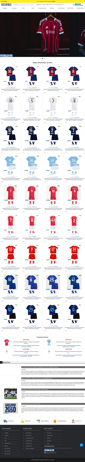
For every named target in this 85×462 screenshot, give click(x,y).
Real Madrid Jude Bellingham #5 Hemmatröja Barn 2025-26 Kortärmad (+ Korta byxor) (32, 120)
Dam (33, 8)
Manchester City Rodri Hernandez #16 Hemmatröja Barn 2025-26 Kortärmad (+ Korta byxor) (32, 179)
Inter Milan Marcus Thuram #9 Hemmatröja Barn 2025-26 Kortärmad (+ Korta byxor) (74, 328)
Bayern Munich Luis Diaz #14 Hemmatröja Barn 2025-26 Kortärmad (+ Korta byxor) (74, 268)
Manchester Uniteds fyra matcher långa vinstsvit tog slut (35, 389)
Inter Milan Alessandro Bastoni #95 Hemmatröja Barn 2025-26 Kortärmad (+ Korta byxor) (53, 328)
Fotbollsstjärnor (42, 8)
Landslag (14, 8)
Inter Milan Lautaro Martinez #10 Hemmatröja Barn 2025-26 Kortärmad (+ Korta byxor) (11, 328)
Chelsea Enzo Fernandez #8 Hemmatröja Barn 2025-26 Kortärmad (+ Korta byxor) (32, 298)
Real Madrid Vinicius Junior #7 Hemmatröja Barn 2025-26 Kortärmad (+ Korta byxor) (53, 120)
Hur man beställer (29, 438)
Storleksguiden (29, 440)
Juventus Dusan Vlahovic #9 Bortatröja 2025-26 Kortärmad (68, 345)
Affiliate (48, 438)
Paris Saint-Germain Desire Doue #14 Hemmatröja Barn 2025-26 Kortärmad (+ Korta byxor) (32, 150)
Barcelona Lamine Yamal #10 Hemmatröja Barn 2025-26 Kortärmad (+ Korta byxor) (10, 90)
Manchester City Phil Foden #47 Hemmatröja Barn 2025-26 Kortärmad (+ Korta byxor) (53, 179)
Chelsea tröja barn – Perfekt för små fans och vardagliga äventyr (37, 378)
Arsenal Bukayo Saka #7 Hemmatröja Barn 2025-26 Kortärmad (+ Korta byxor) (10, 239)
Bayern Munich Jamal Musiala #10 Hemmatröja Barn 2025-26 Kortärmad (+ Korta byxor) (10, 268)
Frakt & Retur (28, 435)
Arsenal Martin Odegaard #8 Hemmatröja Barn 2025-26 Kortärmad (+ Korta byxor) (32, 239)
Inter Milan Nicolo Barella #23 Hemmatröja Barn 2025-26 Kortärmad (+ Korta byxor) (31, 328)
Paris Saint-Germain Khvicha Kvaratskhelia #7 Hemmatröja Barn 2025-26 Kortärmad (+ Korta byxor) (74, 150)
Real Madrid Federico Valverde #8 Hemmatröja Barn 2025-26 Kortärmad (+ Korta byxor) (74, 120)
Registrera (39, 4)
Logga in (44, 4)
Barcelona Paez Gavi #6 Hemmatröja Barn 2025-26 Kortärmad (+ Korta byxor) (53, 90)
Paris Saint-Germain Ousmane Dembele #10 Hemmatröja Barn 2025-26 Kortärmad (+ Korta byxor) (10, 150)
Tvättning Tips (29, 443)
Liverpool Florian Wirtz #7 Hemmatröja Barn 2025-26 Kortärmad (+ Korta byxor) (10, 209)
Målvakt (52, 8)
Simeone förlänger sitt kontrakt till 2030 (31, 403)
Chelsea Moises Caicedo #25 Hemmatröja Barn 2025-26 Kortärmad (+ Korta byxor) (53, 298)
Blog (48, 443)
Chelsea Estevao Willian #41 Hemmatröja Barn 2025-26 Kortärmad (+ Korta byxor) (74, 298)
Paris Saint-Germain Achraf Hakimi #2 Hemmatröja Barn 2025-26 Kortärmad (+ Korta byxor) (53, 150)
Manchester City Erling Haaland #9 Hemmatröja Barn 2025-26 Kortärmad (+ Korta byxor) (10, 179)
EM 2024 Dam (80, 8)
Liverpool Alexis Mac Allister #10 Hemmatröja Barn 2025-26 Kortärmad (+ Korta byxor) (53, 209)
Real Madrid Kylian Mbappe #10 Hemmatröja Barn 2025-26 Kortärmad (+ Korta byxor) (10, 120)
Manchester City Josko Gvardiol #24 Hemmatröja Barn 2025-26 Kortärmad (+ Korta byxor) (74, 179)
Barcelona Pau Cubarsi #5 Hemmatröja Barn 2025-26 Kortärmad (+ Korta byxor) (32, 90)
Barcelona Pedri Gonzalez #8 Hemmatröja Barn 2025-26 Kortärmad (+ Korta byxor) (74, 90)
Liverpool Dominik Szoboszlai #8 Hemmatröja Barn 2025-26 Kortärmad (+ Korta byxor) (74, 209)
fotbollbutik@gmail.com (59, 4)
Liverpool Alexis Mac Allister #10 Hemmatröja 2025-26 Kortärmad (26, 345)
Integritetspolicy (29, 445)
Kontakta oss (79, 421)
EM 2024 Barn (61, 8)
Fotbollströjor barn (46, 459)
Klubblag (5, 8)
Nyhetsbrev (49, 440)
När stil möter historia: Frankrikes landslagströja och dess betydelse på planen (40, 367)
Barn (23, 8)
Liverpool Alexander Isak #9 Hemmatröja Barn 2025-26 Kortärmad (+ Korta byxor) (32, 209)
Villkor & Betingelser (30, 448)
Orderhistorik (49, 435)
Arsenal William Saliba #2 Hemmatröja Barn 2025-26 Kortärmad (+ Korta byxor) (74, 239)
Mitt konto (49, 432)
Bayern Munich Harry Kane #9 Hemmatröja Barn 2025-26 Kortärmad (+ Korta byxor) (31, 268)
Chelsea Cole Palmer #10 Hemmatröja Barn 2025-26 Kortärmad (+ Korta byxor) (10, 298)
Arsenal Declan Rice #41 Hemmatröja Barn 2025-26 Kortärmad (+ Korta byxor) (53, 239)
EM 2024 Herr (70, 8)
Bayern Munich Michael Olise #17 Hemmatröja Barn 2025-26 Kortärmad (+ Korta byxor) (53, 268)
